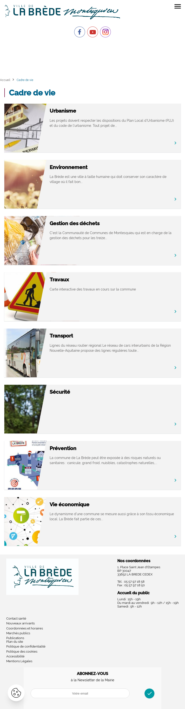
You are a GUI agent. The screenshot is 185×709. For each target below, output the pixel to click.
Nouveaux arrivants (20, 623)
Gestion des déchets (91, 223)
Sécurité (76, 392)
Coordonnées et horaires (24, 628)
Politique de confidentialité (26, 646)
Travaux (76, 280)
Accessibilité (15, 656)
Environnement (85, 167)
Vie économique (86, 504)
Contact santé (16, 618)
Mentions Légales (19, 661)
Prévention (79, 448)
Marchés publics (18, 633)
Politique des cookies (21, 651)
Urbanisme (79, 111)
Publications (15, 638)
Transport (78, 336)
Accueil (5, 80)
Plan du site (14, 641)
